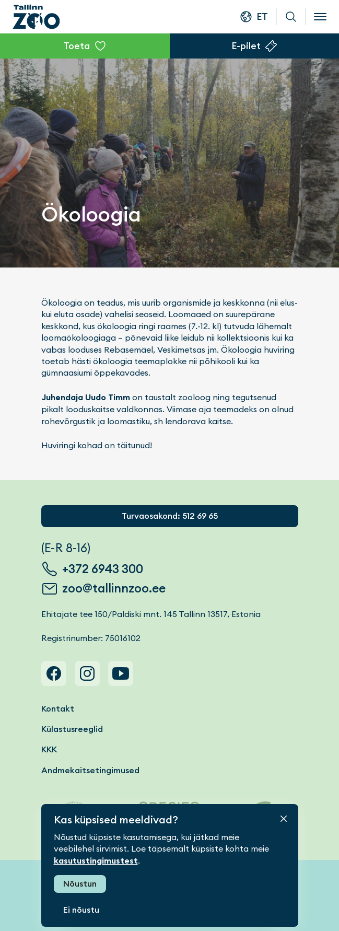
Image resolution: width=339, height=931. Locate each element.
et (262, 16)
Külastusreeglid (72, 729)
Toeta (76, 46)
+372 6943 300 (102, 569)
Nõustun (80, 883)
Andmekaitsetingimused (90, 770)
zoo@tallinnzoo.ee (114, 588)
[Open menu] (320, 16)
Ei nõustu (81, 909)
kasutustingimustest (96, 860)
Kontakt (57, 708)
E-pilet (246, 46)
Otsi (290, 16)
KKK (49, 749)
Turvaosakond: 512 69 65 (170, 515)
